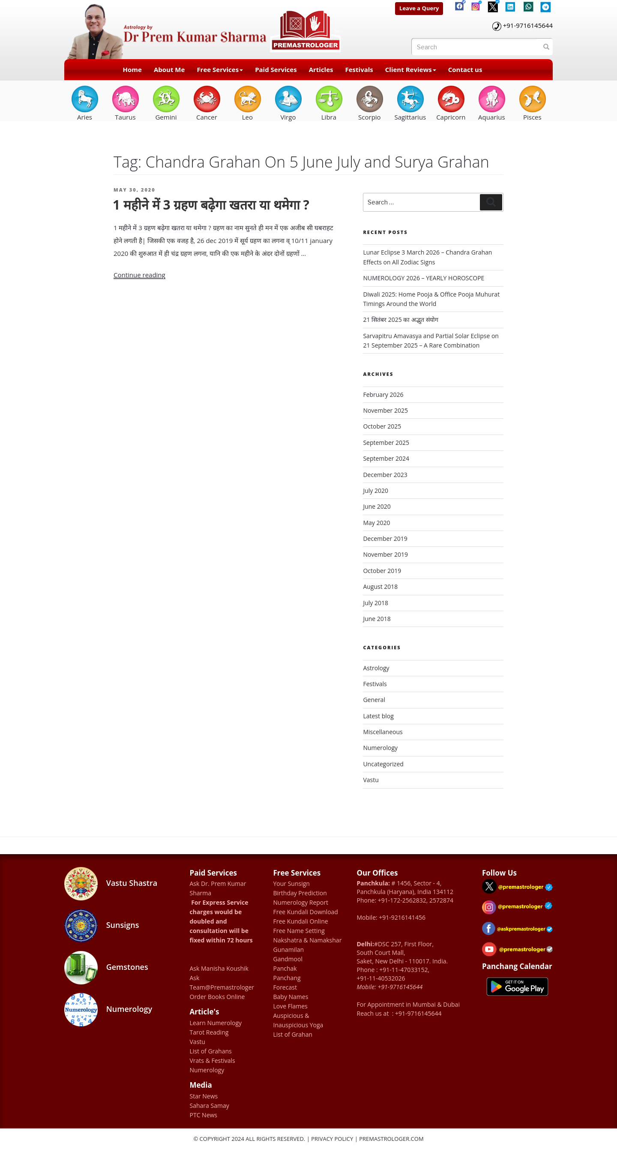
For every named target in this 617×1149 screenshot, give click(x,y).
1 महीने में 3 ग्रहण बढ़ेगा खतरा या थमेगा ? (211, 204)
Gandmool (288, 959)
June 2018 (376, 619)
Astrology (376, 668)
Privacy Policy (332, 1139)
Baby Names (290, 997)
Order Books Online (217, 997)
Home (132, 69)
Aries (85, 103)
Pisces (532, 103)
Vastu (370, 780)
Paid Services (276, 69)
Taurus (125, 103)
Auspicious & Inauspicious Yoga (298, 1020)
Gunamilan (288, 949)
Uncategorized (383, 764)
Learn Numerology (216, 1023)
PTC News (204, 1115)
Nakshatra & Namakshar (307, 940)
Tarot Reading (209, 1032)
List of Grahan (293, 1034)
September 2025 (386, 442)
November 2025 (385, 410)
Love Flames (290, 1006)
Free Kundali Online (300, 921)
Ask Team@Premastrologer (222, 982)
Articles (321, 69)
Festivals (359, 69)
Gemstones (106, 967)
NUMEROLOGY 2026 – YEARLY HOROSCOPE (423, 278)
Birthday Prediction (300, 893)
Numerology (380, 748)
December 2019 (385, 538)
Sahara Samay (209, 1105)
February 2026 (383, 394)
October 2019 (382, 571)
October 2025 (382, 426)
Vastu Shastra (110, 883)
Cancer (207, 103)
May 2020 (376, 523)
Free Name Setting (299, 931)
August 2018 (380, 586)
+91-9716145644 (528, 25)
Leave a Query (419, 8)
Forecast (285, 987)
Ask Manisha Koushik (219, 968)
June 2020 (376, 506)
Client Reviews (410, 69)
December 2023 (385, 475)
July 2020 (375, 490)
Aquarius (492, 103)
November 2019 (385, 554)
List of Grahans (211, 1051)
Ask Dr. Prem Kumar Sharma (218, 888)
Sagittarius (410, 103)
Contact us (465, 69)
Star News (204, 1096)
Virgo (288, 103)
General (374, 700)
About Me (169, 69)
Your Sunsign (291, 883)
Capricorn (450, 103)
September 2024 (386, 458)
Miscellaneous (382, 732)
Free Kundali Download (305, 912)
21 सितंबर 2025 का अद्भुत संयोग (400, 319)
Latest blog (378, 716)
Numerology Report (301, 902)
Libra (329, 103)
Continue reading (139, 274)
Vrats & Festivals (212, 1060)
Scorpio (369, 103)
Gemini (166, 103)
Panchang (287, 978)
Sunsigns (101, 925)
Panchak (285, 968)
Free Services (220, 69)
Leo (247, 103)
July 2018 (375, 603)
